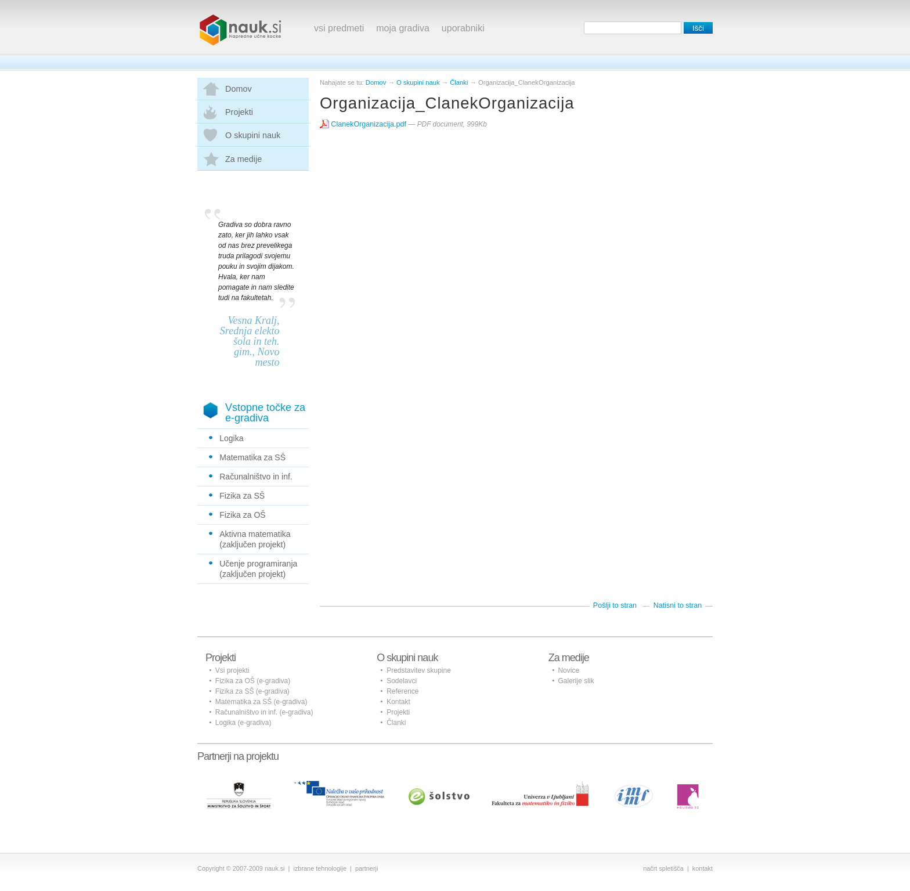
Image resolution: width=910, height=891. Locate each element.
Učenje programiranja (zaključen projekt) (258, 569)
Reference (402, 691)
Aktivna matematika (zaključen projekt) (254, 539)
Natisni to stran (677, 605)
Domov (238, 88)
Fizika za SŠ (242, 495)
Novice (568, 670)
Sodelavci (402, 681)
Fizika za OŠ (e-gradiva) (252, 681)
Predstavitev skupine (419, 670)
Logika (231, 438)
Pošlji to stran (615, 605)
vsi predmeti (339, 28)
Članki (459, 82)
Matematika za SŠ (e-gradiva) (261, 702)
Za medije (243, 159)
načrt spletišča (663, 868)
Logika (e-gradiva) (243, 723)
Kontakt (398, 702)
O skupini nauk (252, 135)
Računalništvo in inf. (255, 476)
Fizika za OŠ (242, 515)
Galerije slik (576, 681)
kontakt (702, 868)
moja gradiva (402, 28)
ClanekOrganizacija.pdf (364, 124)
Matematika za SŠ (252, 457)
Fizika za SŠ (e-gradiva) (252, 691)
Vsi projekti (232, 670)
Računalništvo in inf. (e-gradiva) (264, 712)
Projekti (239, 112)
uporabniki (463, 28)
